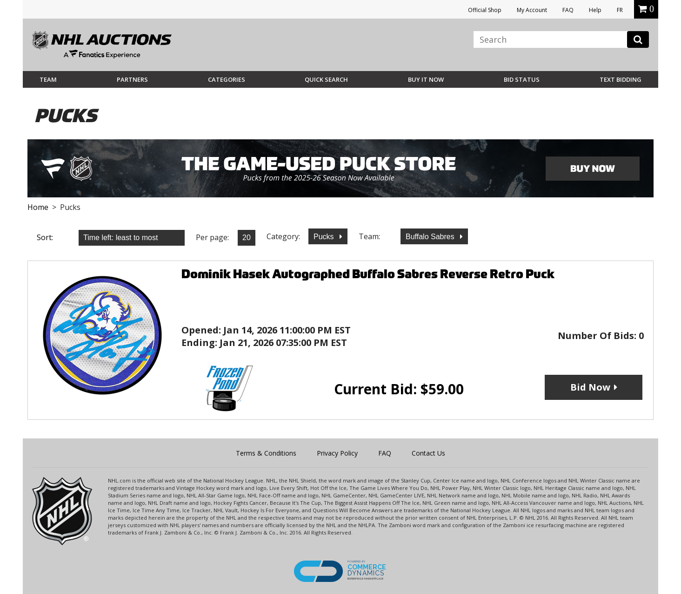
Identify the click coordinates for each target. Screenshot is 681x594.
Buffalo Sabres (431, 237)
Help (595, 10)
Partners (132, 79)
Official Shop (484, 10)
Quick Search (326, 79)
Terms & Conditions (266, 453)
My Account (532, 10)
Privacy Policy (337, 453)
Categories (226, 79)
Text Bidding (620, 79)
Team (48, 79)
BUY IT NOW (426, 79)
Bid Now (590, 387)
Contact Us (428, 453)
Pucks (325, 237)
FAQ (568, 10)
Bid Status (522, 79)
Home (37, 207)
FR (620, 10)
